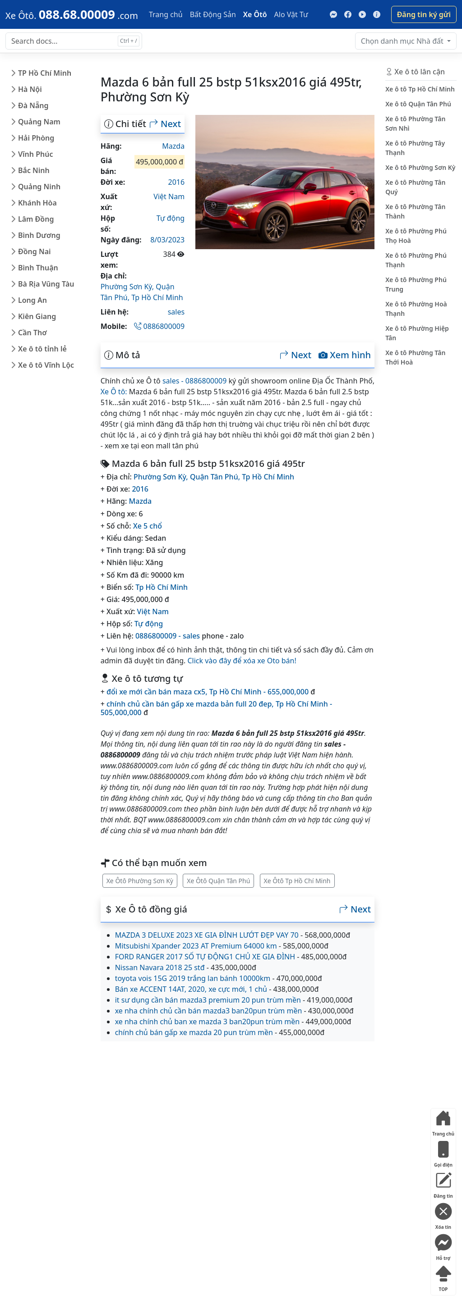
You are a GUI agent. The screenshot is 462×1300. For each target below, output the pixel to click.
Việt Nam (169, 196)
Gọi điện (443, 1152)
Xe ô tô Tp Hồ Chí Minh (420, 89)
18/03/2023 (165, 240)
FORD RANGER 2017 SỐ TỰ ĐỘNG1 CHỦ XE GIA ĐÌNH (205, 957)
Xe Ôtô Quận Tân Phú (218, 880)
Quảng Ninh (39, 187)
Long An (32, 300)
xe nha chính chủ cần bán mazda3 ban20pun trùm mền (208, 1011)
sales (176, 312)
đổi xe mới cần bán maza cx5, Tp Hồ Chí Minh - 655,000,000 (207, 692)
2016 (176, 182)
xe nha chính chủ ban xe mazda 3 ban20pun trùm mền (207, 1021)
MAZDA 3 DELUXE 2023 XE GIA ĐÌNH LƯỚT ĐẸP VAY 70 (207, 935)
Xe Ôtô (255, 14)
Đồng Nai (34, 251)
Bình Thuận (38, 268)
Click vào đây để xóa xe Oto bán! (241, 661)
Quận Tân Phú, (216, 477)
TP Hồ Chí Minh (44, 73)
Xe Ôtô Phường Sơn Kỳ (139, 880)
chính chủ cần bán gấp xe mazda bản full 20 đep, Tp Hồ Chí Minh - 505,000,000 (216, 708)
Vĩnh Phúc (35, 154)
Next (165, 124)
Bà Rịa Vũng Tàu (46, 284)
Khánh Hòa (37, 203)
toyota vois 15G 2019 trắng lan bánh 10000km (193, 978)
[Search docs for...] (73, 41)
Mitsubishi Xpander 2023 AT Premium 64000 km (196, 946)
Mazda (173, 146)
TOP (443, 1276)
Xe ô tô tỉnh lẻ (42, 349)
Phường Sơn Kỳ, (128, 287)
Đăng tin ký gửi (424, 14)
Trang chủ (166, 14)
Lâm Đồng (36, 219)
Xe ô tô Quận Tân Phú (418, 104)
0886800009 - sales (167, 636)
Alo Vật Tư (291, 14)
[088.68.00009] (71, 14)
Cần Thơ (32, 333)
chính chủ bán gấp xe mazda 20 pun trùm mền (194, 1032)
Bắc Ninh (34, 170)
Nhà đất (403, 41)
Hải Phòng (36, 138)
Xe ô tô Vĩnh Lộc (46, 365)
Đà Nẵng (33, 105)
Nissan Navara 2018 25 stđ (160, 967)
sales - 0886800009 (194, 381)
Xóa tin (443, 1214)
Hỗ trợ (443, 1245)
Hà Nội (30, 89)
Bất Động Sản (213, 14)
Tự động (171, 218)
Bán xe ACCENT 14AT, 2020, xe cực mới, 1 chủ (191, 989)
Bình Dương (39, 235)
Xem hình (345, 355)
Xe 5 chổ (147, 526)
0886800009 (159, 326)
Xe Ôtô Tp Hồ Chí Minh (297, 880)
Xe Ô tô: (114, 392)
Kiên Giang (37, 316)
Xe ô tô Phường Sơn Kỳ (420, 167)
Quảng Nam (39, 122)
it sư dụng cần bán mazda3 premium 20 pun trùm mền (208, 1000)
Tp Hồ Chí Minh (157, 297)
